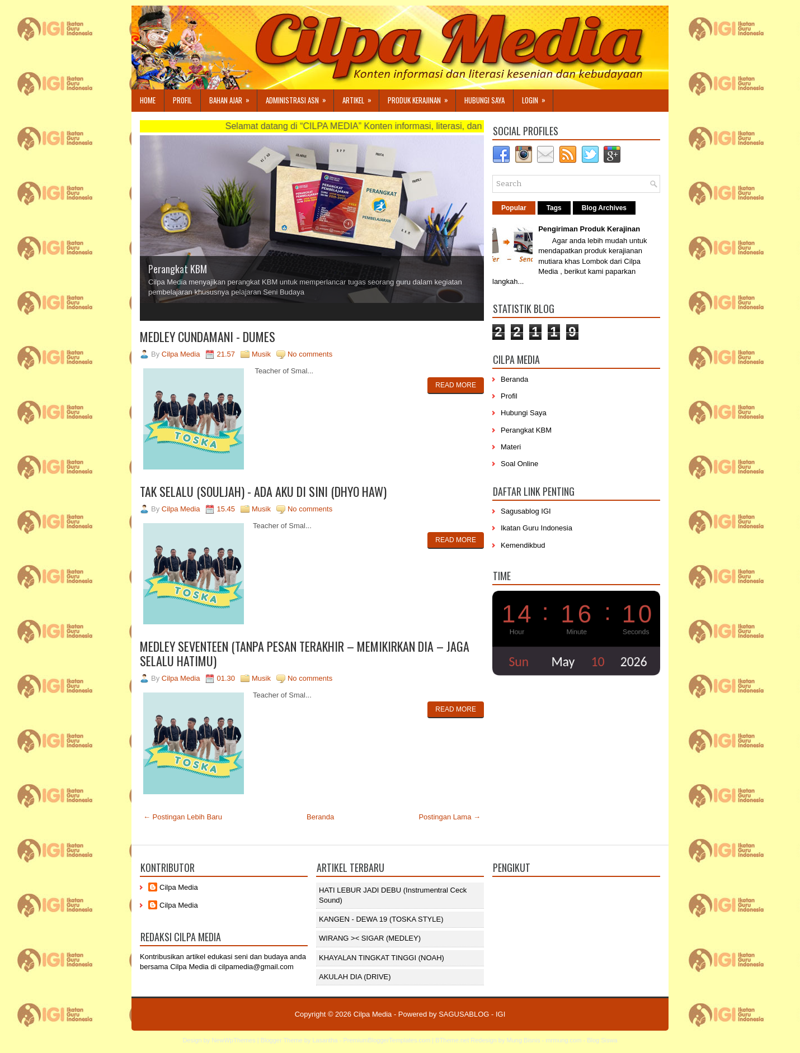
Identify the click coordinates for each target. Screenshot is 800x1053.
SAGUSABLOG (464, 1014)
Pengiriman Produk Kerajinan (589, 229)
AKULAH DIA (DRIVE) (355, 977)
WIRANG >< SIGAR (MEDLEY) (370, 938)
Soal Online (519, 463)
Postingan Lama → (449, 817)
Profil (182, 100)
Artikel (360, 97)
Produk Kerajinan (421, 97)
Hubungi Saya (484, 100)
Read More (455, 385)
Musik (261, 354)
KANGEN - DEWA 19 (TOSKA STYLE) (381, 919)
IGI (500, 1014)
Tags (554, 208)
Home (148, 100)
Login (537, 97)
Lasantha (324, 1040)
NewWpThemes (233, 1040)
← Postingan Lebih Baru (182, 817)
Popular (513, 208)
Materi (511, 447)
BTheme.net (452, 1040)
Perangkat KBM (177, 269)
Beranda (320, 817)
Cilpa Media (178, 887)
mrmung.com (563, 1040)
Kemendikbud (523, 545)
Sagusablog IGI (526, 511)
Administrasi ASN (299, 97)
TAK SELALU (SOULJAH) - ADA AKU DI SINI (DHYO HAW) (263, 491)
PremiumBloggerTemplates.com (386, 1040)
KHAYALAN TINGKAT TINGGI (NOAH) (381, 958)
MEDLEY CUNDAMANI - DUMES (207, 336)
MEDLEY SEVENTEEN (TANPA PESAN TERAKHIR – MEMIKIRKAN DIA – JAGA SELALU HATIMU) (304, 653)
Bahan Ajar (233, 97)
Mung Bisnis (523, 1040)
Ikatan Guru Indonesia (536, 528)
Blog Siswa (602, 1040)
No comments (310, 354)
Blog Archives (604, 208)
